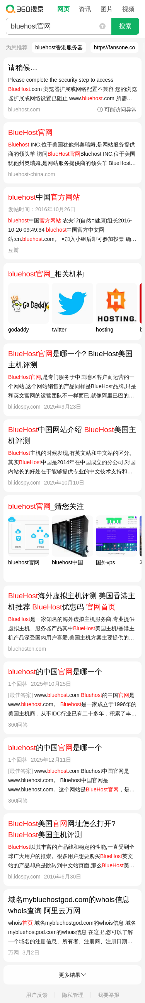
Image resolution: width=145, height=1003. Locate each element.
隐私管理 (73, 995)
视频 (128, 9)
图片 (107, 9)
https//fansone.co (114, 47)
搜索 (125, 26)
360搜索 (26, 8)
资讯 (85, 9)
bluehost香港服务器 (59, 47)
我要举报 (108, 995)
